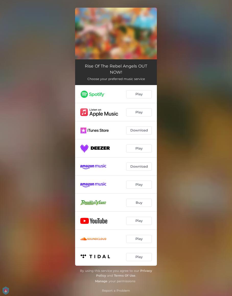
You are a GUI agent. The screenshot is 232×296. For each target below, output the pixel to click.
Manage (101, 281)
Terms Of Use (124, 275)
